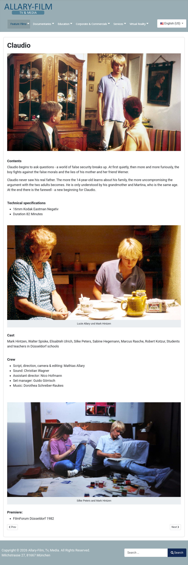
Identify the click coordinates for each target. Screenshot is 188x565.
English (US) (170, 23)
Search (177, 552)
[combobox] (146, 552)
